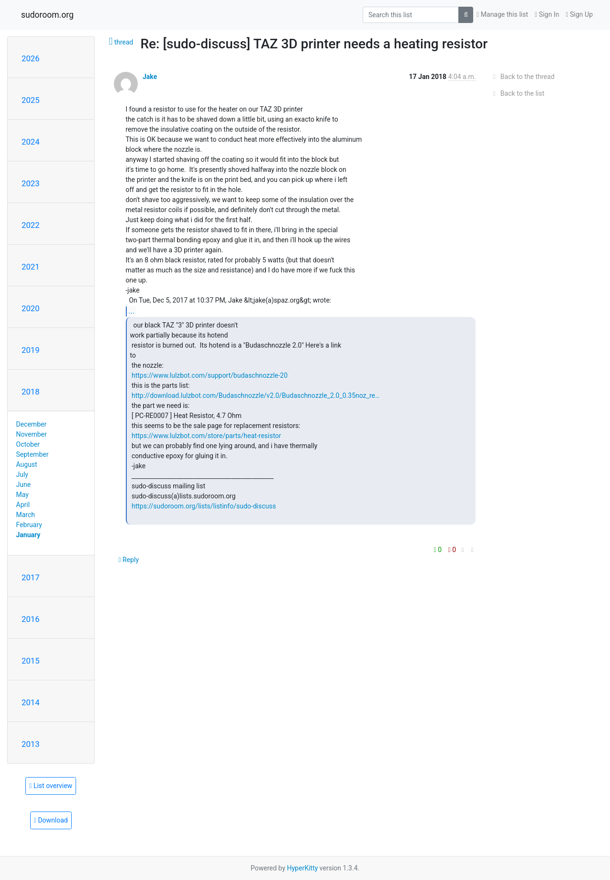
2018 (31, 391)
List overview (50, 786)
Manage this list (502, 14)
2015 (31, 661)
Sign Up (579, 14)
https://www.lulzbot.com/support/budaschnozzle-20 (210, 375)
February (29, 525)
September (32, 454)
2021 (31, 266)
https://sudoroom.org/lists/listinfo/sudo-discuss (204, 506)
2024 (31, 142)
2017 (31, 577)
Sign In (547, 14)
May (22, 494)
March (25, 515)
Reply (129, 560)
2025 (31, 100)
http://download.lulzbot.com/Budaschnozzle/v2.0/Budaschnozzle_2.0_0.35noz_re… (255, 395)
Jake (150, 76)
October (28, 444)
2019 (31, 350)
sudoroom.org (47, 15)
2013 (31, 744)
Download (51, 820)
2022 (31, 225)
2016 (31, 619)
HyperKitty (302, 868)
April (23, 504)
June (23, 484)
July (22, 474)
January (28, 535)
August (26, 464)
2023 (31, 183)
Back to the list (517, 93)
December (31, 424)
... (132, 311)
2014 (31, 702)
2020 (31, 308)
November (31, 434)
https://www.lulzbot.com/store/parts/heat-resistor (206, 436)
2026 (31, 58)
